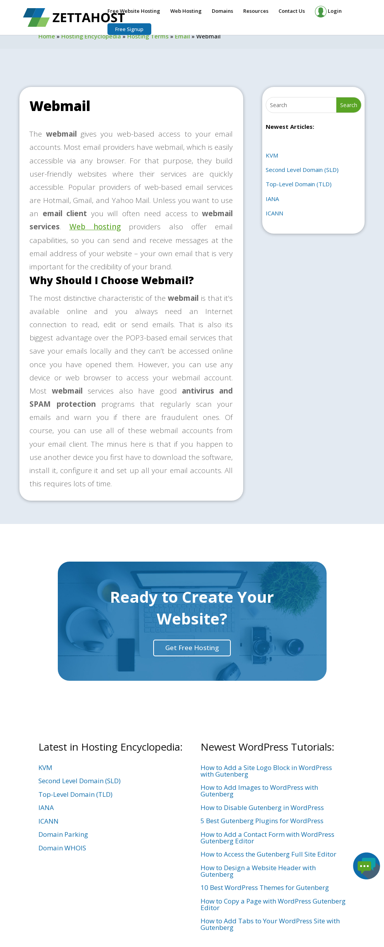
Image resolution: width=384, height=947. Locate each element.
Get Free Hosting (192, 647)
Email (182, 36)
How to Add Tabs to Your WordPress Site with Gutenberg (270, 924)
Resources (255, 11)
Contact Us (291, 11)
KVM (272, 155)
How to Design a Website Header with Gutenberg (258, 871)
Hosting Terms (148, 36)
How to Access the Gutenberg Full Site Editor (268, 854)
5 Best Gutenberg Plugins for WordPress (262, 820)
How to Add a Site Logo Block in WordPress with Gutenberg (266, 771)
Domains (222, 11)
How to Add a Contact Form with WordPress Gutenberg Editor (267, 837)
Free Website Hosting (133, 11)
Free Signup (129, 29)
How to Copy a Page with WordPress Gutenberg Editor (273, 904)
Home (46, 36)
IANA (272, 199)
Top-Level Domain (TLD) (299, 184)
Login (328, 11)
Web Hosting (186, 11)
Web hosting (95, 227)
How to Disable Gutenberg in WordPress (262, 807)
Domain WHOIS (62, 847)
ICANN (274, 213)
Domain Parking (63, 834)
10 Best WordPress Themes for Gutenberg (265, 887)
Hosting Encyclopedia (91, 36)
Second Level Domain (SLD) (302, 169)
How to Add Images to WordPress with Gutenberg (259, 790)
